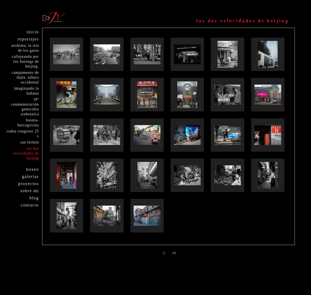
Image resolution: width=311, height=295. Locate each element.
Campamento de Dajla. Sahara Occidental (25, 77)
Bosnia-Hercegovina (28, 122)
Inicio (32, 31)
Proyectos (28, 183)
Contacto (30, 205)
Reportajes (28, 39)
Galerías (30, 176)
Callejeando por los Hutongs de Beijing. (25, 61)
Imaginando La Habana (26, 90)
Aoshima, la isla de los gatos (25, 48)
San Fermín (29, 142)
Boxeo (32, 169)
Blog (34, 197)
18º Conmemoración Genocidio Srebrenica (25, 106)
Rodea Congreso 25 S (23, 133)
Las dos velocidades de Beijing (26, 153)
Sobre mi (30, 190)
